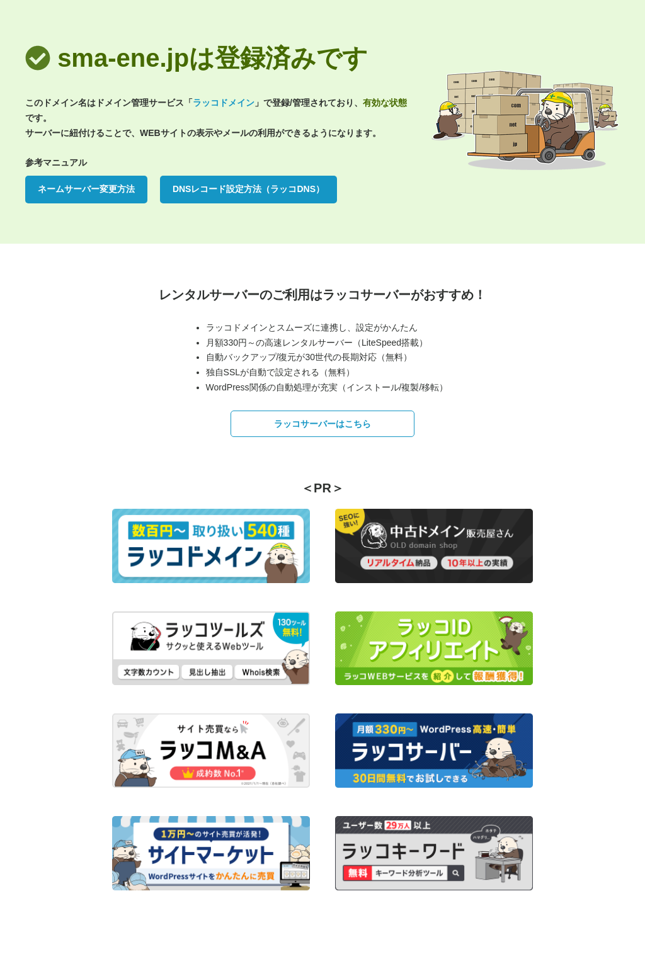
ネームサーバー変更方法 (86, 189)
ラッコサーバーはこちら (322, 424)
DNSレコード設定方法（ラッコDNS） (248, 189)
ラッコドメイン (223, 103)
